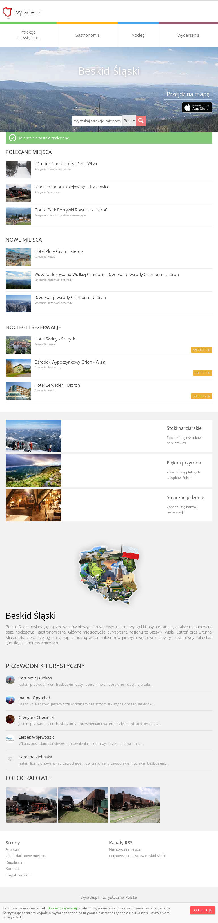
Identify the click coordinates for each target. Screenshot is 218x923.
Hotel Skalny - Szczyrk (54, 339)
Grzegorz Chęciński (37, 717)
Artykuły (13, 849)
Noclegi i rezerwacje (33, 327)
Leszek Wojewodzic (36, 737)
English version (18, 875)
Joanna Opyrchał (34, 697)
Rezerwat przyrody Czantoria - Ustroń (70, 297)
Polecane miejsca (29, 152)
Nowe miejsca (24, 239)
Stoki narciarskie (184, 428)
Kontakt (12, 868)
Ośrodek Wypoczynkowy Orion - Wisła (69, 362)
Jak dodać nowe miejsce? (26, 855)
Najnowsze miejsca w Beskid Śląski (137, 855)
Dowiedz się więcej (62, 908)
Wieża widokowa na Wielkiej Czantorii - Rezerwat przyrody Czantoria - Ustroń (106, 274)
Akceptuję (202, 910)
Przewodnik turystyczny (45, 666)
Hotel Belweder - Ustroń (57, 385)
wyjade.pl (27, 11)
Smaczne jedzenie (185, 497)
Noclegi (138, 35)
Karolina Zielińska (35, 757)
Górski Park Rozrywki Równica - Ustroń (71, 210)
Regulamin (14, 862)
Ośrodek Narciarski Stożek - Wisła (65, 163)
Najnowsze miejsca (125, 849)
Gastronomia (87, 35)
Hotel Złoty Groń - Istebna (59, 251)
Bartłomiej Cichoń (35, 678)
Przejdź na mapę (188, 94)
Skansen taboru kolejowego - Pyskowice (71, 186)
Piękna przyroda (184, 463)
